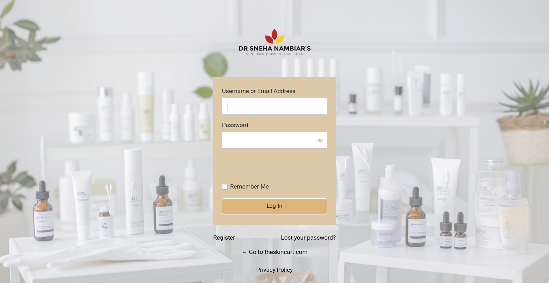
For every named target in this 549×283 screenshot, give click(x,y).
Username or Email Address (259, 91)
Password (235, 125)
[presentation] (270, 167)
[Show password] (320, 140)
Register (224, 237)
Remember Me (249, 186)
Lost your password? (308, 237)
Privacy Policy (274, 269)
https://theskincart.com (274, 42)
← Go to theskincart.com (275, 251)
